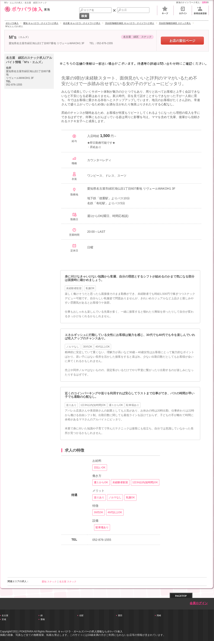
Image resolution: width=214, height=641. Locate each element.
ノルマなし (72, 346)
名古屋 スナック (67, 581)
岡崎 (159, 615)
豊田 (120, 615)
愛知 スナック (49, 581)
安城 (4, 619)
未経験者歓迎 (74, 288)
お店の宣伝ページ (182, 40)
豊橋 (42, 619)
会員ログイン (199, 603)
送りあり (71, 405)
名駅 (81, 615)
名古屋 (5, 615)
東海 (27, 8)
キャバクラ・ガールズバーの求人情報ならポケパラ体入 (90, 631)
